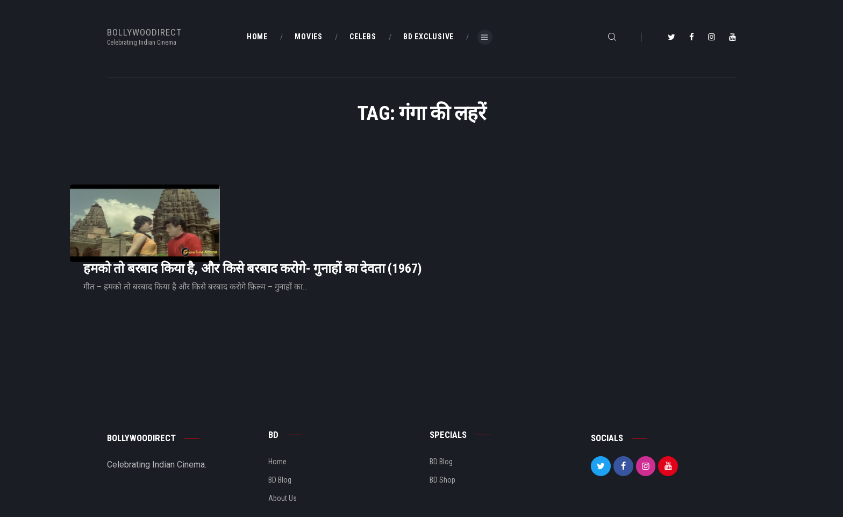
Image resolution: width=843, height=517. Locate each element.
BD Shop (442, 441)
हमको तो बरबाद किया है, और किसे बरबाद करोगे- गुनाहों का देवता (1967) (387, 210)
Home (277, 423)
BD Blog (279, 441)
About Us (282, 460)
